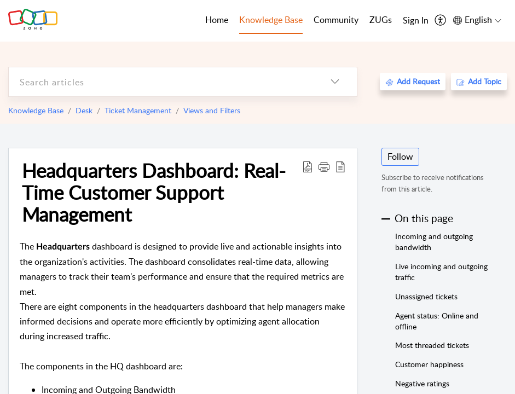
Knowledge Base (35, 110)
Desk (84, 110)
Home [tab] (216, 20)
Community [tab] (336, 20)
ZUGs (380, 20)
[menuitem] (415, 21)
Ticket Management (138, 110)
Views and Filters (211, 110)
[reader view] (340, 166)
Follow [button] (400, 156)
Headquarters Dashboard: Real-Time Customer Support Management (154, 192)
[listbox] (335, 81)
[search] (161, 81)
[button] (324, 166)
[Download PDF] (307, 166)
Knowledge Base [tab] (271, 20)
